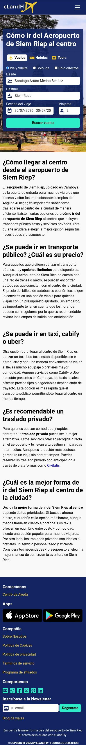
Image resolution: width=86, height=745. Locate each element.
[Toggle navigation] (77, 7)
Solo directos (67, 68)
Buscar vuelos (43, 123)
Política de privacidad (19, 654)
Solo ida (41, 68)
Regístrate (70, 708)
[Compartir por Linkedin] (40, 693)
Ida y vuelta (17, 68)
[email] (34, 708)
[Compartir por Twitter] (26, 693)
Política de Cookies (17, 645)
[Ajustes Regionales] (68, 7)
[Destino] (46, 96)
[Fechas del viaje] (33, 111)
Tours (59, 57)
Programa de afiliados (20, 672)
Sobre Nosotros (15, 636)
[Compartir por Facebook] (19, 693)
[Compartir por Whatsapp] (12, 693)
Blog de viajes (13, 718)
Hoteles (38, 57)
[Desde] (46, 81)
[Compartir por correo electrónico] (5, 693)
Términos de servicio (18, 663)
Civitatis (53, 465)
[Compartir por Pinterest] (33, 693)
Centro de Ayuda (15, 594)
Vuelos (16, 57)
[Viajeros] (72, 111)
